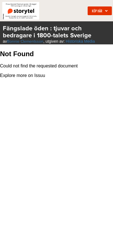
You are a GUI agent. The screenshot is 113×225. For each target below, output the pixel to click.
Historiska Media (80, 41)
